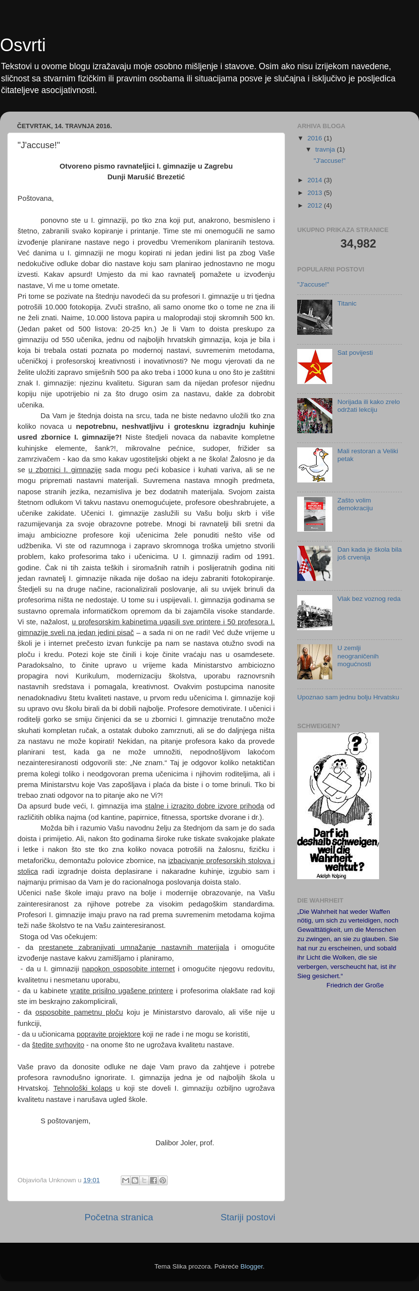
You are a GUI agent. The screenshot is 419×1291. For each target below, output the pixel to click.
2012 (315, 205)
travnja (326, 149)
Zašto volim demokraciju (355, 504)
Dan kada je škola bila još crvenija (369, 553)
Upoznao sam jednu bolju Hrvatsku (348, 697)
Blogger (251, 1266)
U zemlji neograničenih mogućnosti (358, 655)
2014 (315, 180)
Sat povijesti (355, 352)
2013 (315, 192)
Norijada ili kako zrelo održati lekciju (368, 405)
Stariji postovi (248, 1217)
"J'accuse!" (329, 160)
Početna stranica (118, 1217)
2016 (315, 138)
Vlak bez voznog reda (368, 598)
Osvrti (23, 45)
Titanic (346, 303)
